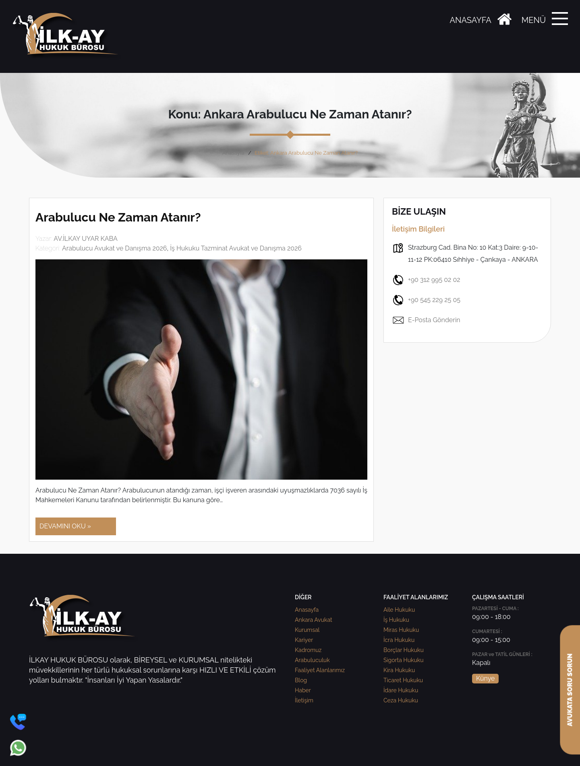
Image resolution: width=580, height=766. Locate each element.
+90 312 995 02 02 (426, 280)
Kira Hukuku (399, 670)
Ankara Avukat (313, 620)
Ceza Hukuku (400, 700)
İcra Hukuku (398, 640)
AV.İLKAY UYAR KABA (86, 238)
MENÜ (534, 20)
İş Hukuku (396, 620)
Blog (301, 680)
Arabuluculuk (312, 660)
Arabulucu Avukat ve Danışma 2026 (114, 248)
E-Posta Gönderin (426, 320)
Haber (303, 690)
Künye (485, 678)
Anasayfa (233, 153)
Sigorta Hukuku (403, 660)
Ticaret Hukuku (403, 680)
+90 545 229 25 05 (426, 300)
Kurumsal (307, 630)
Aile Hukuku (399, 610)
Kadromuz (308, 650)
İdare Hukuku (400, 690)
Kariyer (304, 640)
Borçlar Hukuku (403, 650)
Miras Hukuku (401, 630)
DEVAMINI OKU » (65, 526)
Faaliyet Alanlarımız (320, 670)
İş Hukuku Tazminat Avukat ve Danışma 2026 (236, 248)
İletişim (304, 700)
